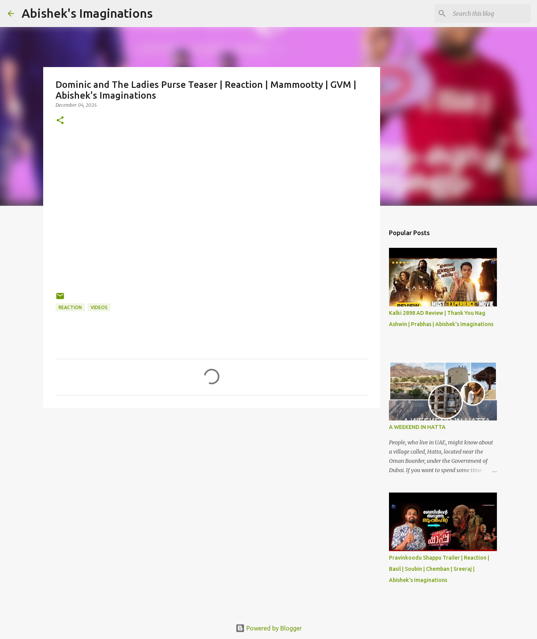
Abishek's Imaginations (87, 13)
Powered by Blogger (269, 628)
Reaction (70, 307)
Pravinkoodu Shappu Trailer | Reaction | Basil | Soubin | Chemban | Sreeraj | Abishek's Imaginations (439, 569)
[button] (60, 121)
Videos (99, 307)
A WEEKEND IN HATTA (417, 427)
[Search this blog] (490, 13)
